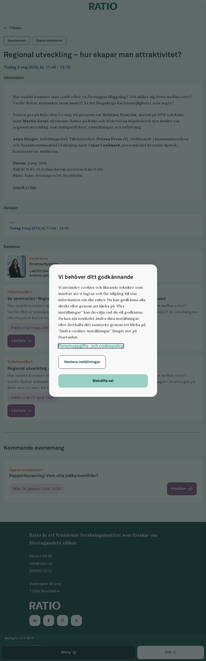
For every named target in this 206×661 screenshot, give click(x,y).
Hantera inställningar (82, 362)
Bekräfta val (103, 380)
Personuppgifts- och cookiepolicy (90, 346)
